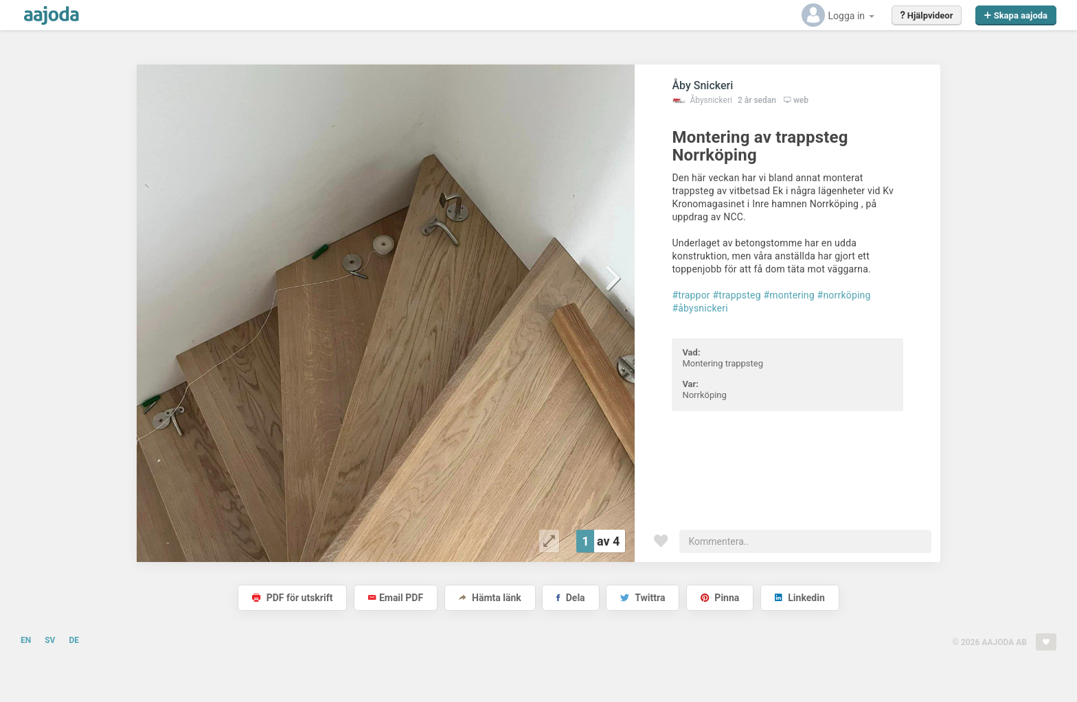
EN (26, 640)
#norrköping (844, 295)
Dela (570, 597)
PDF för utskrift (292, 597)
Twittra (642, 597)
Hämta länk (490, 597)
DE (74, 640)
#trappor (691, 295)
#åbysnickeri (699, 308)
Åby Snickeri (702, 85)
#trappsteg (737, 295)
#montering (788, 295)
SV (50, 640)
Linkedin (800, 597)
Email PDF (395, 597)
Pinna (720, 597)
